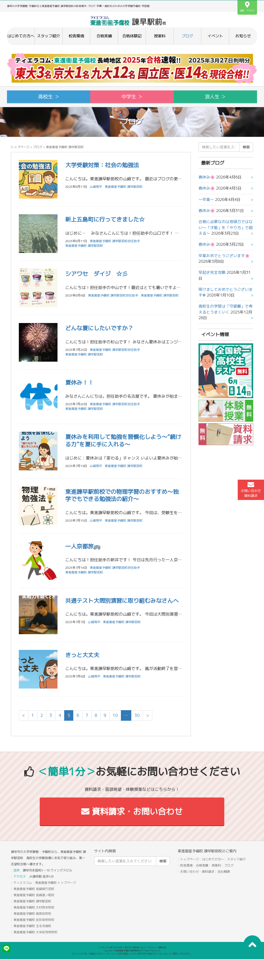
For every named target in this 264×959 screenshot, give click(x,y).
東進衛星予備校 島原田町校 (32, 913)
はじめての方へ (20, 36)
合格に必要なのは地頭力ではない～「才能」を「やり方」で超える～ (226, 227)
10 (115, 715)
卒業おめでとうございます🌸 (224, 255)
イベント (215, 36)
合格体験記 (132, 36)
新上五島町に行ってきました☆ (105, 219)
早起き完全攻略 (212, 272)
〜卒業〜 (206, 199)
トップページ (20, 147)
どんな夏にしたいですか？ (99, 328)
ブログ (187, 36)
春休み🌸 (207, 177)
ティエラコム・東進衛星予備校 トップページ (44, 882)
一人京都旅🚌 (83, 546)
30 (137, 715)
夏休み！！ (79, 382)
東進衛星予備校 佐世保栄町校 (33, 920)
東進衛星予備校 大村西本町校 (33, 907)
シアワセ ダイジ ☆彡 (96, 274)
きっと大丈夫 (82, 655)
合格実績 (104, 36)
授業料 (160, 36)
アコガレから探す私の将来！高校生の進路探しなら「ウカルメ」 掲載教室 (132, 947)
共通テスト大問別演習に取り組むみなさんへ (122, 601)
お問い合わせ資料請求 (251, 489)
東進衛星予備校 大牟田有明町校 (35, 932)
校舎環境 (76, 36)
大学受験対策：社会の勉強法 (102, 165)
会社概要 (224, 871)
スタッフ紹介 (48, 36)
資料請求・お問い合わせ (132, 811)
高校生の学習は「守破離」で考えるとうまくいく (226, 309)
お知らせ (243, 36)
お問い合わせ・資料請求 (197, 871)
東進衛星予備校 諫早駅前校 (124, 186)
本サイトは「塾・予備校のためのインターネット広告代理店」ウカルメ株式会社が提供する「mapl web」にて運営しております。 (132, 953)
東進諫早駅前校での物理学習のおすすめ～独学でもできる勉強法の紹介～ (122, 495)
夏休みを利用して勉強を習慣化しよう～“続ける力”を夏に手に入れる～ (123, 440)
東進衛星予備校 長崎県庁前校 (33, 889)
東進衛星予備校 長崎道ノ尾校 (33, 895)
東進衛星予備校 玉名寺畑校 (32, 926)
